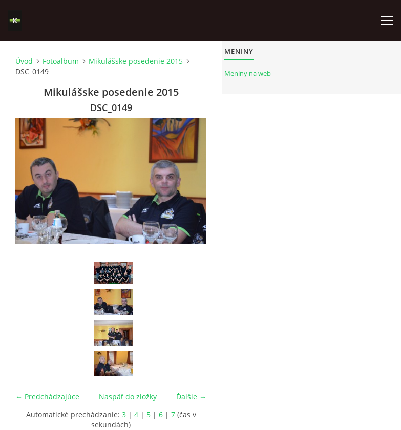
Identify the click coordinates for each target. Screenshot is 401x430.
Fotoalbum (61, 61)
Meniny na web (247, 73)
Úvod (24, 61)
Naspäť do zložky (128, 396)
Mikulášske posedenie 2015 (136, 61)
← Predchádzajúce (47, 396)
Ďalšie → (191, 396)
